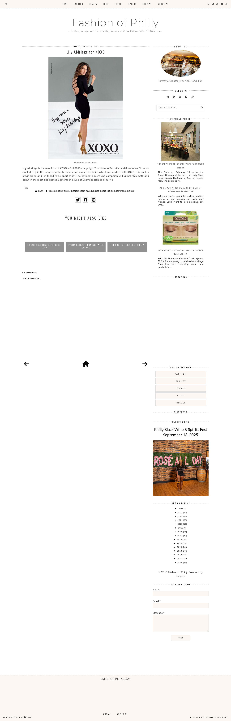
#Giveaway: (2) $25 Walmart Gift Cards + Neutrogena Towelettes (180, 189)
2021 (180, 520)
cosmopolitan (58, 191)
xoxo (132, 191)
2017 (180, 535)
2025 (181, 508)
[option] (44, 237)
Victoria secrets (124, 191)
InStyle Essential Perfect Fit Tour (44, 246)
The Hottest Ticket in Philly (127, 244)
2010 (180, 562)
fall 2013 (66, 191)
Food (106, 4)
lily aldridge (95, 191)
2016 (179, 539)
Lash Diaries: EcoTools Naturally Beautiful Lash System (180, 252)
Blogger (180, 576)
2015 (179, 543)
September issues (113, 191)
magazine (102, 191)
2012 (179, 554)
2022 (180, 516)
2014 (179, 547)
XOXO (63, 168)
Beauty (93, 4)
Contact (122, 713)
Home (65, 4)
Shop (145, 4)
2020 (180, 524)
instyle (88, 191)
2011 (179, 558)
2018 (180, 531)
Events (132, 4)
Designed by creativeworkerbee (209, 717)
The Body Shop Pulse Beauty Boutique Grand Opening (180, 165)
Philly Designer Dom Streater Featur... (85, 246)
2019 (181, 528)
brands (51, 191)
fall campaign (74, 191)
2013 (179, 551)
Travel (119, 4)
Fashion (78, 4)
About (161, 4)
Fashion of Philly (115, 22)
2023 (180, 512)
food (180, 395)
